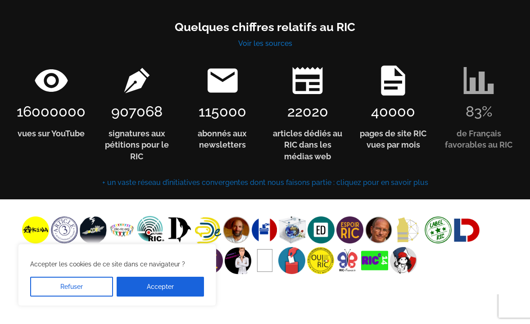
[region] (117, 275)
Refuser (71, 286)
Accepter (160, 286)
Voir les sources (265, 43)
